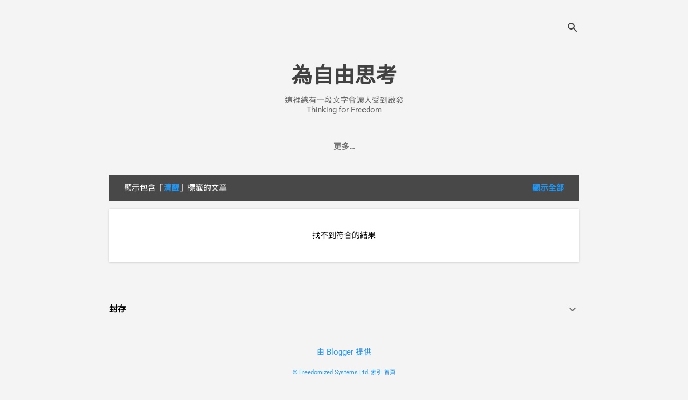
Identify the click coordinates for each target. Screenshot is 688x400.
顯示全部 (548, 188)
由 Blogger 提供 (344, 352)
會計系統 (307, 146)
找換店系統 (428, 146)
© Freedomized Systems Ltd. (331, 372)
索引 (377, 372)
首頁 (390, 372)
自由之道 (256, 146)
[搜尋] (572, 29)
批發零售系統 (365, 146)
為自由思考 (344, 75)
